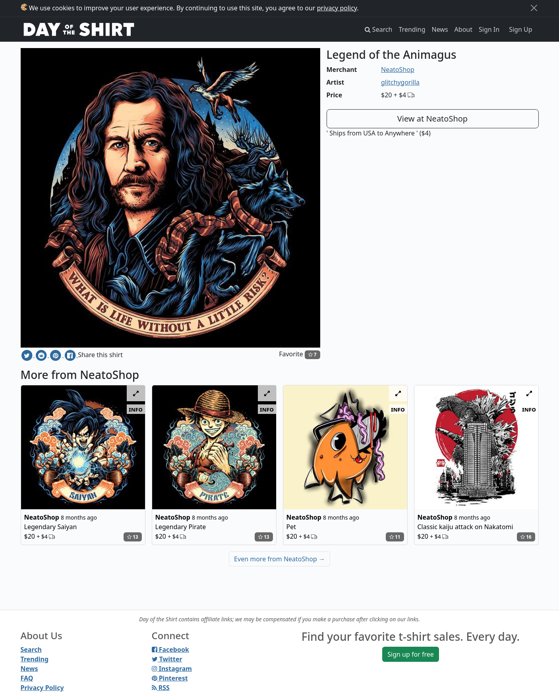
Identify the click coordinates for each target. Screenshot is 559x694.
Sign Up (520, 29)
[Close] (534, 8)
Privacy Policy (42, 687)
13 (132, 537)
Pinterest (170, 678)
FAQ (27, 678)
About (463, 29)
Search (31, 649)
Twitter (167, 659)
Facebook (170, 649)
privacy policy (337, 8)
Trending (412, 29)
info (136, 409)
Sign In (489, 29)
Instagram (172, 668)
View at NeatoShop (432, 118)
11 (394, 537)
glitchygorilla (400, 82)
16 (526, 537)
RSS (161, 687)
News (440, 29)
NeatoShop (397, 69)
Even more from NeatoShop (279, 559)
